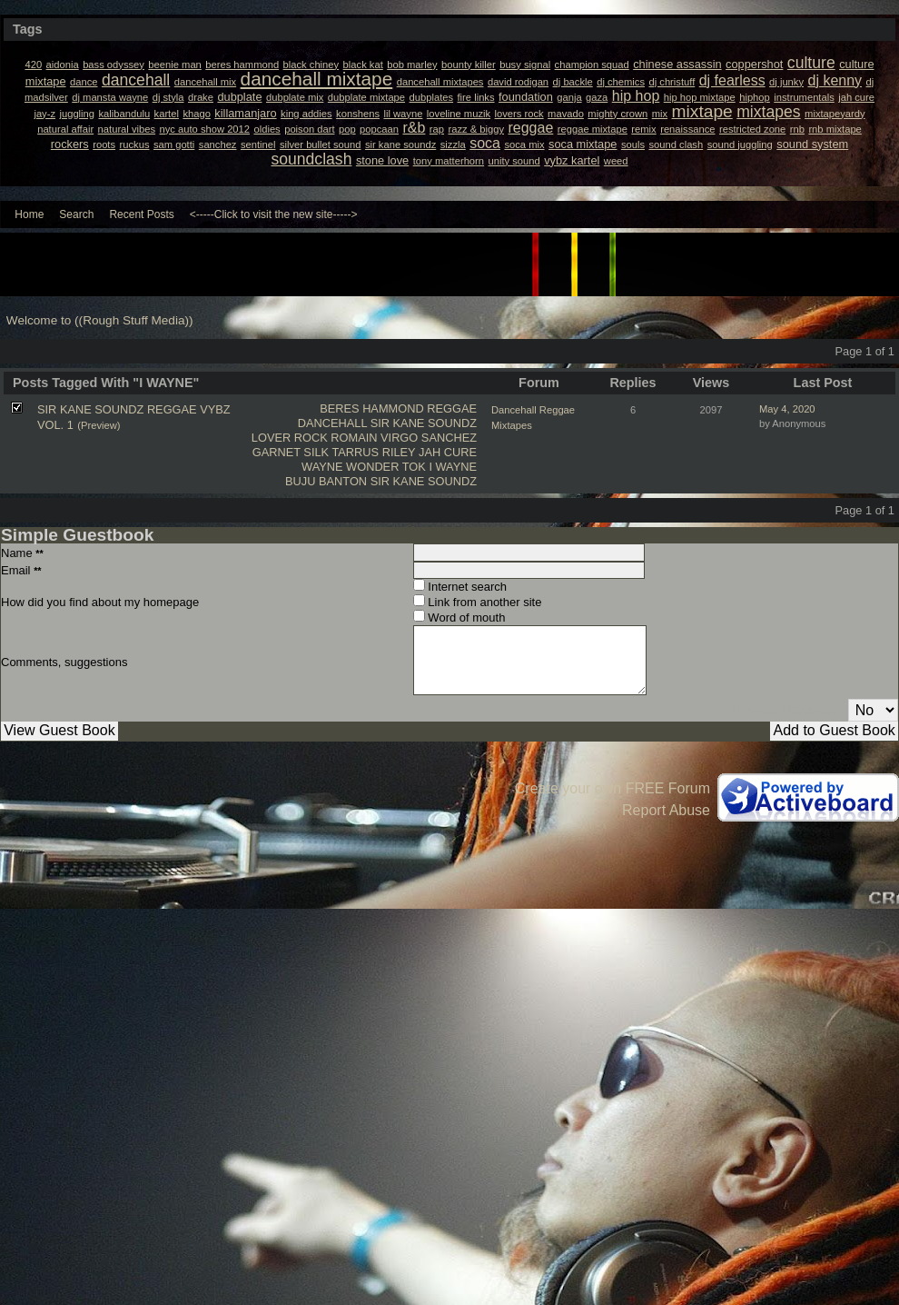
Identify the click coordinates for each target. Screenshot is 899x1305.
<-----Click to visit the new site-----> (274, 214)
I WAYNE (453, 466)
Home (29, 214)
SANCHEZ (449, 437)
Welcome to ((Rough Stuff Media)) (99, 320)
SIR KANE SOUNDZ (423, 423)
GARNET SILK (290, 452)
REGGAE (452, 408)
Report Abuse (666, 810)
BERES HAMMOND (371, 408)
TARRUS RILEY (373, 452)
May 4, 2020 (787, 408)
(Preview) (98, 425)
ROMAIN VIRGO (374, 437)
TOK (414, 466)
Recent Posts (141, 214)
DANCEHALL (332, 423)
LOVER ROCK (290, 437)
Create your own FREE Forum (612, 788)
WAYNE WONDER (350, 466)
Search (76, 214)
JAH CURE (448, 452)
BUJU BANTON (326, 481)
